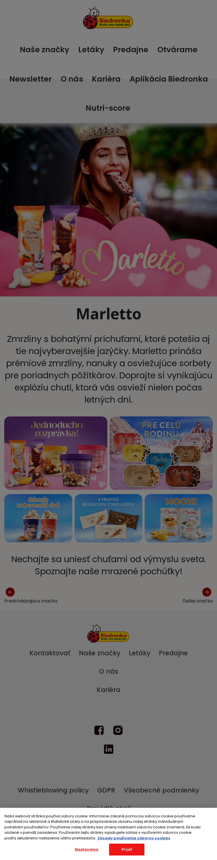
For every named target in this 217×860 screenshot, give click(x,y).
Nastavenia (86, 849)
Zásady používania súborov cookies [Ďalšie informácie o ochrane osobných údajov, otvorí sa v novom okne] (133, 838)
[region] (108, 834)
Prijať (126, 849)
